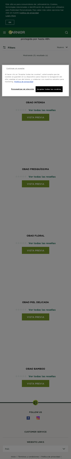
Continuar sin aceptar (15, 68)
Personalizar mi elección (22, 89)
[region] (35, 80)
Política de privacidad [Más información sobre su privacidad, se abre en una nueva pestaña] (23, 81)
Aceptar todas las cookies (49, 89)
